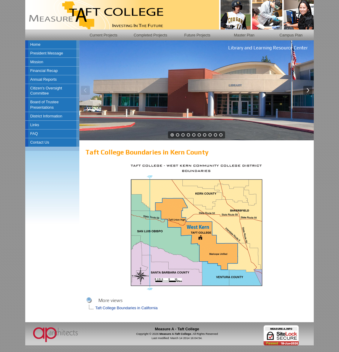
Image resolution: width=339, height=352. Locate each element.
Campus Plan (291, 35)
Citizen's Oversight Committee (46, 91)
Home (35, 44)
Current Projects (103, 35)
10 (221, 135)
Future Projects (197, 35)
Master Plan (244, 35)
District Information (46, 116)
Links (34, 125)
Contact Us (39, 142)
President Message (46, 53)
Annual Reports (43, 79)
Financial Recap (44, 70)
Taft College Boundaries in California (126, 308)
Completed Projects (150, 35)
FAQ (34, 133)
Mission (36, 62)
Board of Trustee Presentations (44, 105)
